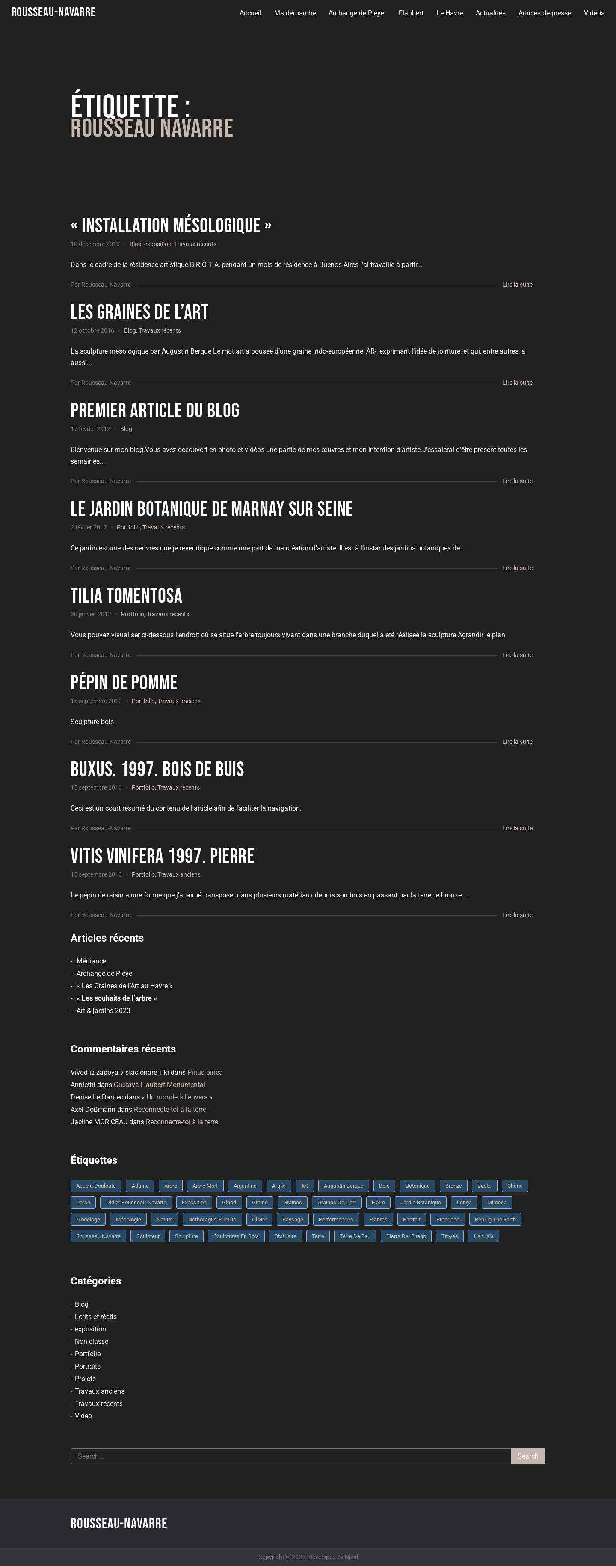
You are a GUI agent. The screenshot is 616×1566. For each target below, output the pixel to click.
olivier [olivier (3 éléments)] (259, 1219)
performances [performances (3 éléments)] (336, 1219)
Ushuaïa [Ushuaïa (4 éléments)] (484, 1236)
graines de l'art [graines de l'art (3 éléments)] (336, 1202)
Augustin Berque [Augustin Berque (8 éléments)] (344, 1186)
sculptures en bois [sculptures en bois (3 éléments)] (236, 1236)
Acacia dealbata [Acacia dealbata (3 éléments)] (96, 1186)
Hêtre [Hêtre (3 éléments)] (378, 1202)
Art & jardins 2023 (103, 1011)
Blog (136, 244)
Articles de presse (543, 13)
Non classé (91, 1341)
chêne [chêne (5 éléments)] (515, 1186)
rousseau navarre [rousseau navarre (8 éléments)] (98, 1236)
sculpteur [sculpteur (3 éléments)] (148, 1236)
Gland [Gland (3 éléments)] (229, 1202)
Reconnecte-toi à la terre (170, 1109)
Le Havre (448, 13)
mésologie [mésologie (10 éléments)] (128, 1219)
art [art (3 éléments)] (304, 1186)
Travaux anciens (179, 701)
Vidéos (593, 13)
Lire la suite (518, 284)
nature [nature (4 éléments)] (165, 1219)
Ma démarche (293, 13)
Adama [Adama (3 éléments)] (140, 1186)
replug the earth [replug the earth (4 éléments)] (495, 1219)
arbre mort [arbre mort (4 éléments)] (205, 1186)
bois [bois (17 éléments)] (384, 1186)
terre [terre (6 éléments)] (318, 1236)
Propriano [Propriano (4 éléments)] (447, 1219)
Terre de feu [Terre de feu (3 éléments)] (355, 1236)
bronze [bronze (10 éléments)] (453, 1186)
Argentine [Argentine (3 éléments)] (245, 1186)
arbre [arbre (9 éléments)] (170, 1186)
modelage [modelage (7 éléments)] (88, 1219)
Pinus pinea (205, 1072)
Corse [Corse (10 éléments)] (83, 1202)
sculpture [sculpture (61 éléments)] (186, 1236)
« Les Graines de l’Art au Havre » (125, 986)
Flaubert (409, 13)
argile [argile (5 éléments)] (279, 1186)
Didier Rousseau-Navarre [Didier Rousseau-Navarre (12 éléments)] (136, 1202)
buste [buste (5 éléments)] (484, 1186)
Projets (85, 1379)
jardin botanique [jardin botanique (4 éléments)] (420, 1202)
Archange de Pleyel (356, 13)
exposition (158, 244)
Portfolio (128, 527)
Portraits (88, 1366)
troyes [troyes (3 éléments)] (449, 1236)
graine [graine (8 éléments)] (260, 1202)
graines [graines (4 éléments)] (292, 1202)
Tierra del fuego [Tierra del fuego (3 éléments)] (406, 1236)
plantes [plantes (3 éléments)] (378, 1219)
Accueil (249, 13)
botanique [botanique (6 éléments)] (418, 1186)
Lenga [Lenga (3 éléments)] (464, 1202)
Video (83, 1416)
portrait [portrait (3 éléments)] (412, 1219)
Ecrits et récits (96, 1317)
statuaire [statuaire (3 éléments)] (285, 1236)
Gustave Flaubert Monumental (159, 1085)
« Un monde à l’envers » (177, 1097)
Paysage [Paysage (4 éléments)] (292, 1219)
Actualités (489, 13)
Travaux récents (195, 244)
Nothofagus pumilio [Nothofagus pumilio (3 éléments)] (212, 1219)
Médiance (91, 961)
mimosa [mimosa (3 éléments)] (497, 1202)
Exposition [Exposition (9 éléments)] (194, 1202)
